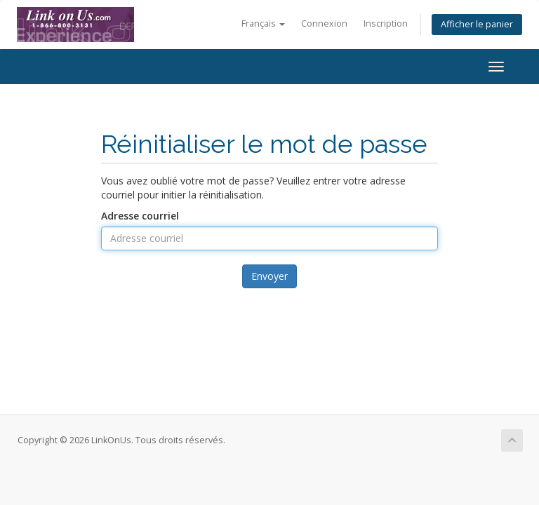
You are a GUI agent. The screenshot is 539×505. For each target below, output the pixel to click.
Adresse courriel (140, 215)
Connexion (324, 23)
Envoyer (269, 276)
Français (263, 23)
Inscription (386, 23)
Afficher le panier (477, 24)
